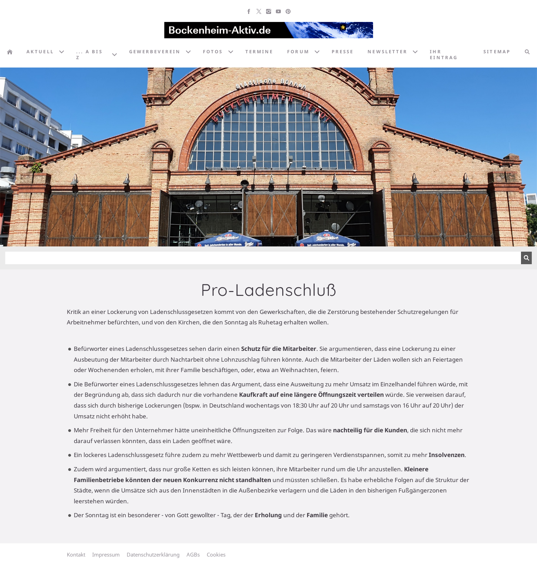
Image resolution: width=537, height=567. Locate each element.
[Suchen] (263, 258)
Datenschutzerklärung (153, 554)
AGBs (193, 554)
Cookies (216, 554)
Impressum (106, 554)
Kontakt (76, 554)
